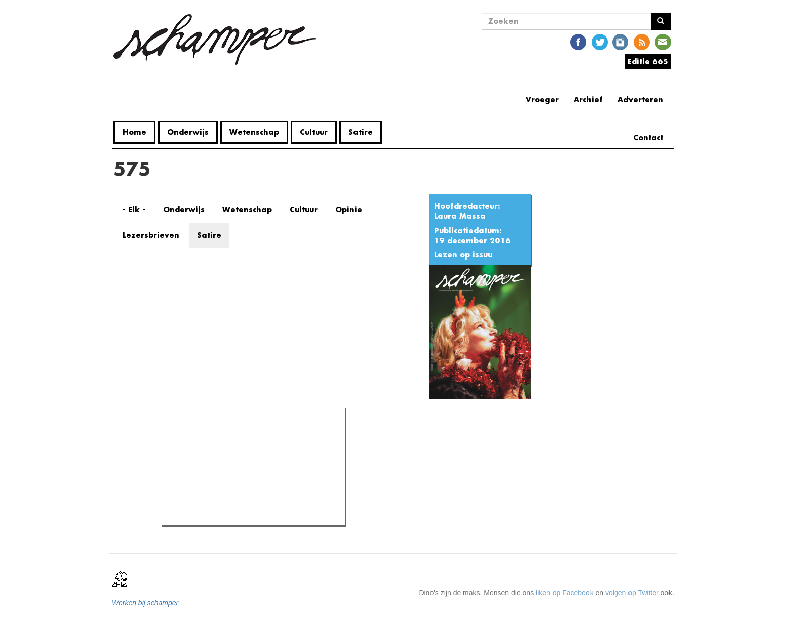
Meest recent (252, 438)
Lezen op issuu (463, 255)
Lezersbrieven (151, 235)
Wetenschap (254, 132)
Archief (588, 99)
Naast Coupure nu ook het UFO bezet (241, 492)
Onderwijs (188, 132)
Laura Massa (460, 216)
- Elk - (134, 209)
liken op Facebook (565, 592)
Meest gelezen (194, 438)
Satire (360, 132)
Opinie (348, 209)
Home (134, 132)
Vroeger (542, 99)
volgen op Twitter (632, 592)
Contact (648, 137)
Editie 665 (648, 61)
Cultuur (314, 132)
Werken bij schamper (145, 603)
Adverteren (640, 99)
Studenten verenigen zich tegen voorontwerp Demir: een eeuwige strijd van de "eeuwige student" (252, 469)
